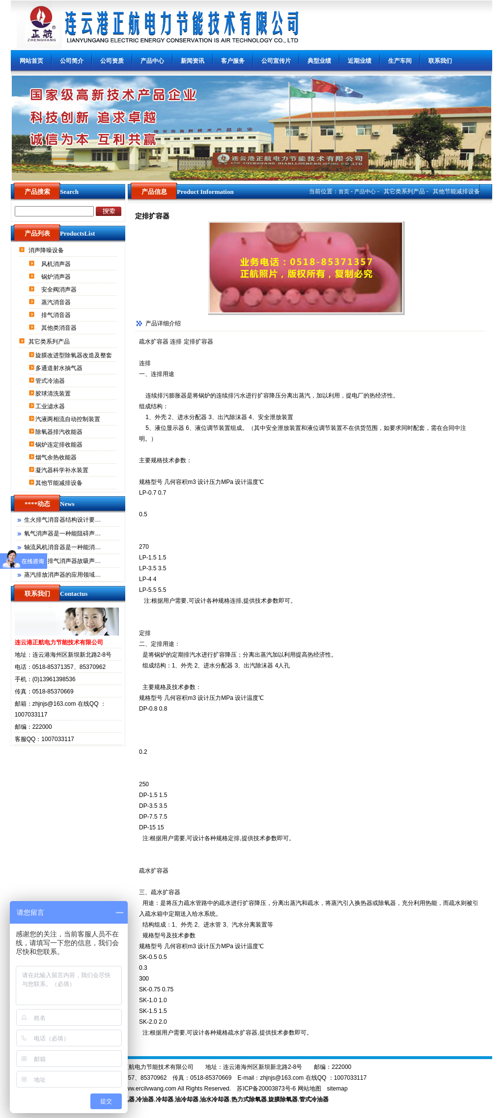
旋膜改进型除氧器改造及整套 (74, 355)
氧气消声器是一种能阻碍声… (62, 533)
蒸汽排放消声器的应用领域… (62, 574)
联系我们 (440, 60)
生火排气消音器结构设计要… (62, 519)
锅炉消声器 (56, 276)
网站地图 (309, 1088)
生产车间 (400, 60)
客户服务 (233, 60)
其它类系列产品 (49, 341)
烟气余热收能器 (56, 457)
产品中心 (152, 60)
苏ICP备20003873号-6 (266, 1088)
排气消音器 (56, 315)
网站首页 (31, 60)
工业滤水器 (50, 406)
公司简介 (72, 60)
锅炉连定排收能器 (59, 444)
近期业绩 (359, 60)
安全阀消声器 (59, 289)
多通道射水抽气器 (59, 368)
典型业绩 (319, 60)
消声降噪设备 (46, 250)
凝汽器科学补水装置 (62, 470)
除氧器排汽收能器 (59, 431)
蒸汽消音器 (56, 302)
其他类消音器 (59, 327)
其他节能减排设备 (59, 482)
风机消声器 (56, 264)
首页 (343, 191)
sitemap (337, 1088)
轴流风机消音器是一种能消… (62, 547)
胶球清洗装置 (53, 393)
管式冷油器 (50, 380)
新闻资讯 (192, 60)
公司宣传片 (276, 60)
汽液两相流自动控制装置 (68, 419)
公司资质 (112, 60)
